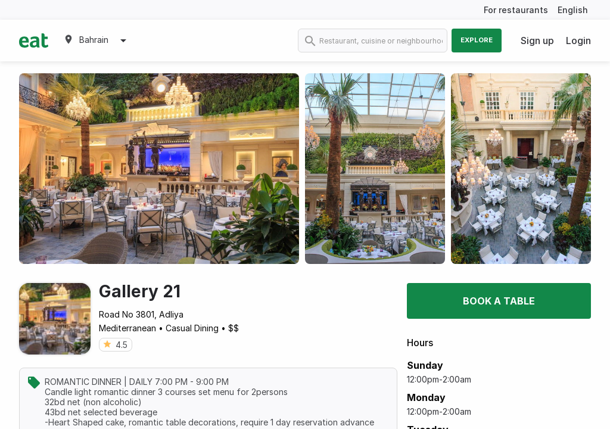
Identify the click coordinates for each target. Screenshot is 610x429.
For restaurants (516, 10)
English (573, 10)
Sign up (537, 40)
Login (578, 40)
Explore (476, 40)
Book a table (499, 301)
